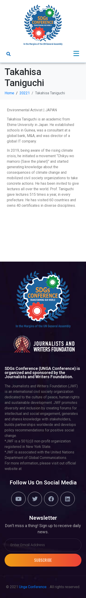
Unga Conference (33, 587)
